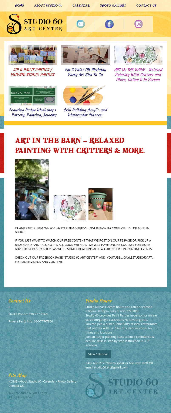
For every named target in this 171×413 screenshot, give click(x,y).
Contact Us (146, 6)
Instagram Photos (138, 24)
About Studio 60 (48, 6)
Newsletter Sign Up (81, 24)
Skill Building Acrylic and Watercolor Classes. (85, 112)
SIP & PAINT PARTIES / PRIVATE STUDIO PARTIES (32, 72)
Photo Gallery (113, 6)
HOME (19, 6)
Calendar (81, 6)
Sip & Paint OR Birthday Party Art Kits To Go (85, 72)
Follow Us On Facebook (109, 24)
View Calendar (98, 354)
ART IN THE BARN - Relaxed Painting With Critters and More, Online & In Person (138, 74)
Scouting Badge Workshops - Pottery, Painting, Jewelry (33, 112)
